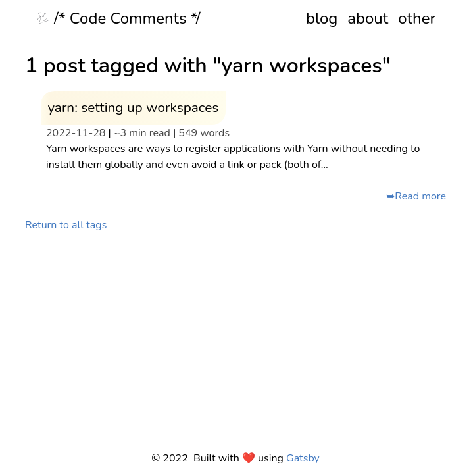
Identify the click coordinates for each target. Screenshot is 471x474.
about (367, 18)
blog (321, 18)
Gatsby (303, 458)
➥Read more (416, 196)
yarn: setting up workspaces (132, 107)
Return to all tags (66, 225)
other (416, 18)
